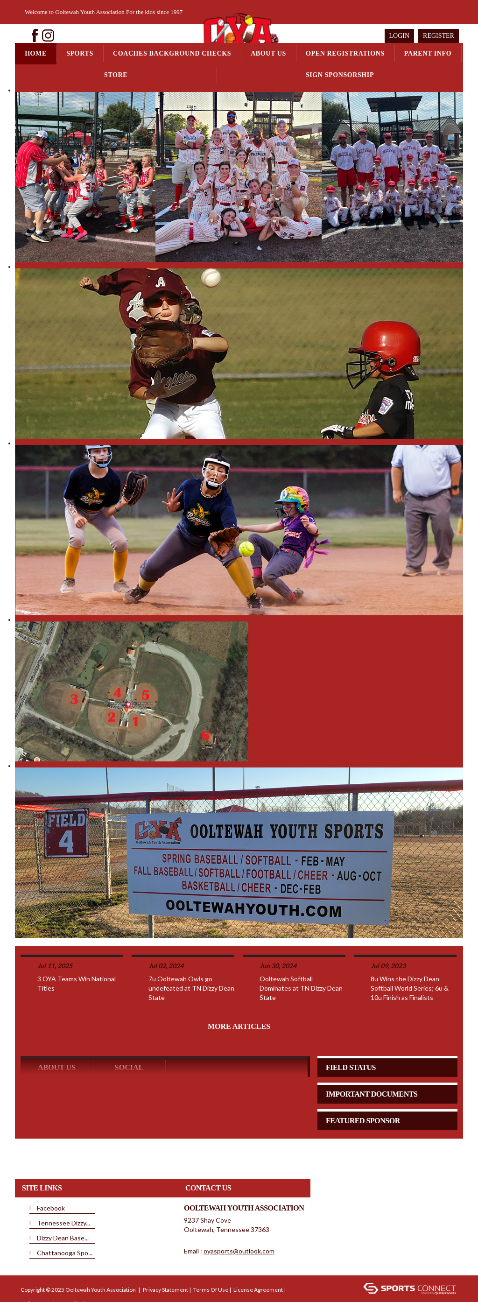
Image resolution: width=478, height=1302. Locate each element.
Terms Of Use (210, 1259)
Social (129, 1037)
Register (438, 35)
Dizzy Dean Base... (63, 1207)
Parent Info (427, 53)
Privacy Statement (165, 1259)
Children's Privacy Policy (51, 1273)
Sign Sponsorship (340, 74)
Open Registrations (345, 53)
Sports (79, 53)
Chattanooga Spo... (64, 1222)
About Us (268, 53)
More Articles (239, 996)
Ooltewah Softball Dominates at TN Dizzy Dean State (301, 957)
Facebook (51, 1178)
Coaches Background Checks (172, 53)
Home (36, 53)
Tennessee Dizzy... (63, 1192)
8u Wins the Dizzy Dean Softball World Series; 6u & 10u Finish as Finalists (410, 957)
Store (115, 74)
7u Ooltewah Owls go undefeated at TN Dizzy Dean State (191, 957)
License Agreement (258, 1259)
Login (399, 35)
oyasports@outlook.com (239, 1221)
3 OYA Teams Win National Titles (76, 953)
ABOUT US (57, 1037)
